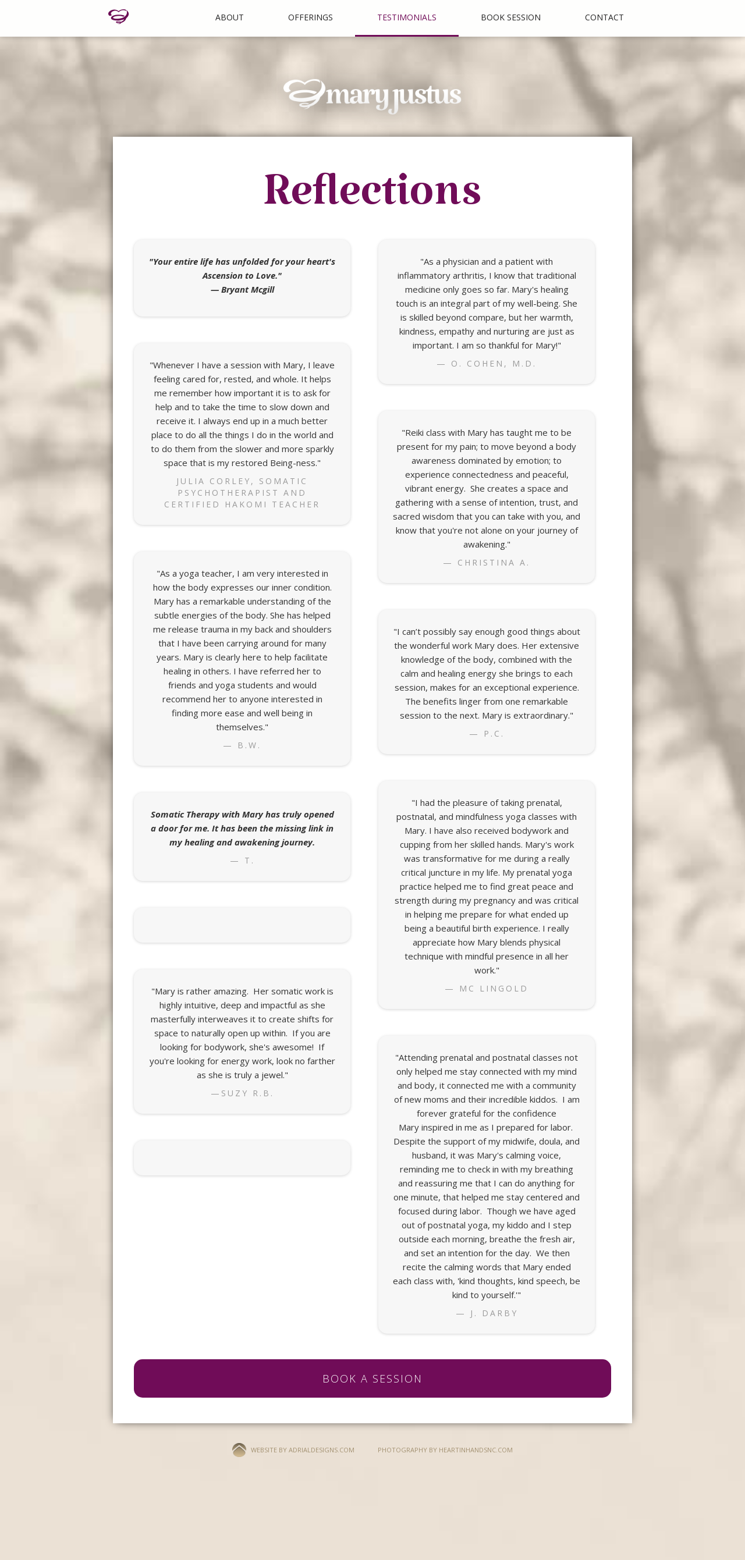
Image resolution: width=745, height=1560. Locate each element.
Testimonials (407, 17)
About (229, 17)
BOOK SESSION (511, 17)
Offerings (310, 17)
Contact (604, 17)
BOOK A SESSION (372, 1378)
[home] (119, 17)
